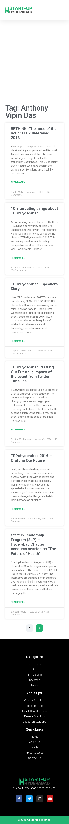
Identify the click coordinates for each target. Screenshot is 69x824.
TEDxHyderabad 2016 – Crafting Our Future (31, 458)
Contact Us (34, 757)
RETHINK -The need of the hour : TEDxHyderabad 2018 (34, 133)
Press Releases (34, 752)
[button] (61, 10)
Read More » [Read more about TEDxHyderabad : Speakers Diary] (18, 341)
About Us (34, 742)
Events (34, 747)
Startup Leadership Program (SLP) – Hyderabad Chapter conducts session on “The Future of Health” (33, 544)
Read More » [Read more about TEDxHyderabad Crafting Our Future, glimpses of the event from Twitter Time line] (18, 429)
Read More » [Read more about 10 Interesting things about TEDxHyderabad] (18, 258)
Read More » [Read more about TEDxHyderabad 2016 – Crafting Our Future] (18, 509)
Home (34, 736)
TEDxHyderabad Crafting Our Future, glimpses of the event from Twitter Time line (32, 374)
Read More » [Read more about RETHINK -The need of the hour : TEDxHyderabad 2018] (18, 182)
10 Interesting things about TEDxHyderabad (34, 210)
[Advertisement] (34, 63)
